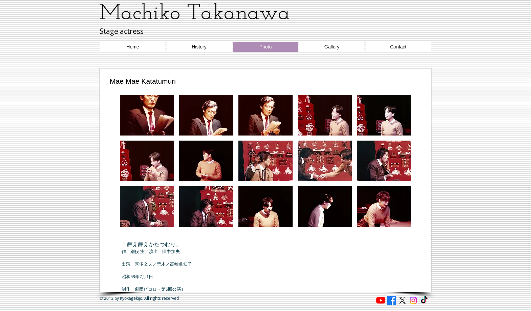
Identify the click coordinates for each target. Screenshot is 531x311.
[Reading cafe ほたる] (380, 300)
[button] (147, 115)
